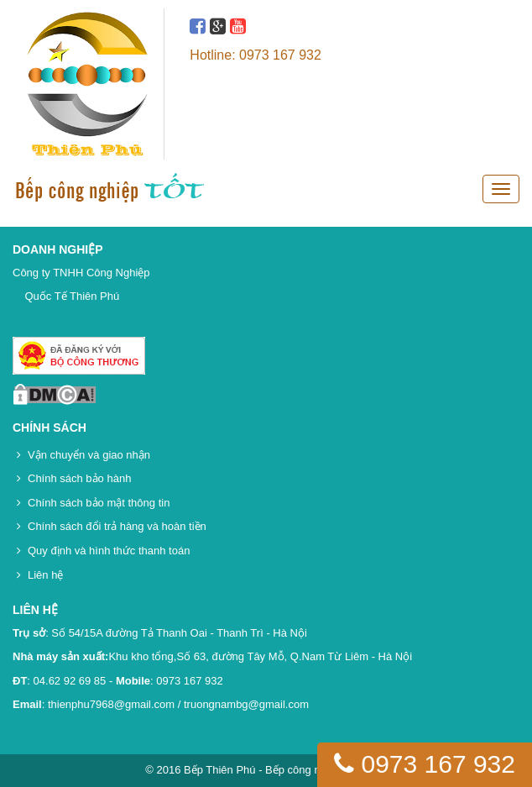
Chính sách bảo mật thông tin (99, 502)
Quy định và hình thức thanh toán (109, 550)
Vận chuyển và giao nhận (89, 455)
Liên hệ (45, 575)
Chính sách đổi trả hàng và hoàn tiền (117, 526)
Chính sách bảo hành (79, 478)
